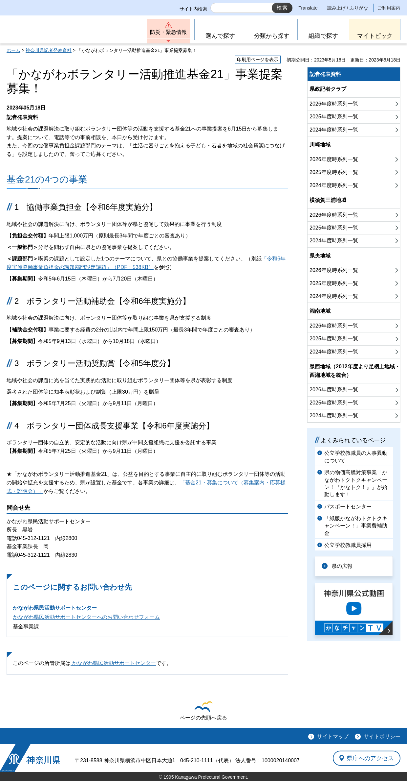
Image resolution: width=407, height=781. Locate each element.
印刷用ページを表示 (257, 59)
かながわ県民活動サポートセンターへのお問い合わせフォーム (86, 617)
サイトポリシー (382, 736)
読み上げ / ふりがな (347, 8)
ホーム (13, 50)
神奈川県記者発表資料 (49, 50)
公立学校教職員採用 (348, 545)
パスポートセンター (348, 506)
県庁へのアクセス (370, 758)
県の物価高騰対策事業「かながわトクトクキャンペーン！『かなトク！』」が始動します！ (355, 483)
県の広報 (342, 566)
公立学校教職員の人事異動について (355, 456)
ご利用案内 (388, 8)
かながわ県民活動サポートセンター (55, 608)
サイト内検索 (193, 9)
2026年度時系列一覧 (334, 104)
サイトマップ (333, 736)
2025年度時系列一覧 (334, 116)
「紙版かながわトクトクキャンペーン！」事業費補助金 (355, 526)
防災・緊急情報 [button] (168, 32)
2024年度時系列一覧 (334, 130)
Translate (308, 8)
